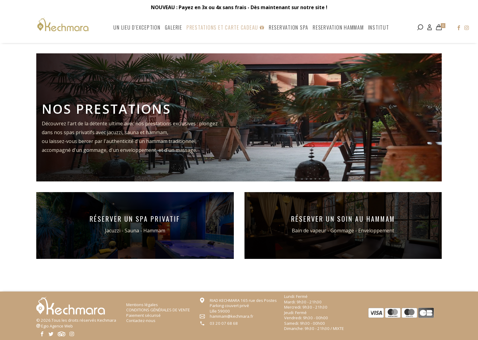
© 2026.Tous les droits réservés (76, 320)
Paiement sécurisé (143, 315)
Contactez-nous (140, 320)
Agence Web (57, 326)
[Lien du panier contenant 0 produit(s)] (439, 27)
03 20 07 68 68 (224, 323)
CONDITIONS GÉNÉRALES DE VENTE (158, 310)
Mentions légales (142, 304)
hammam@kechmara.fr (231, 316)
